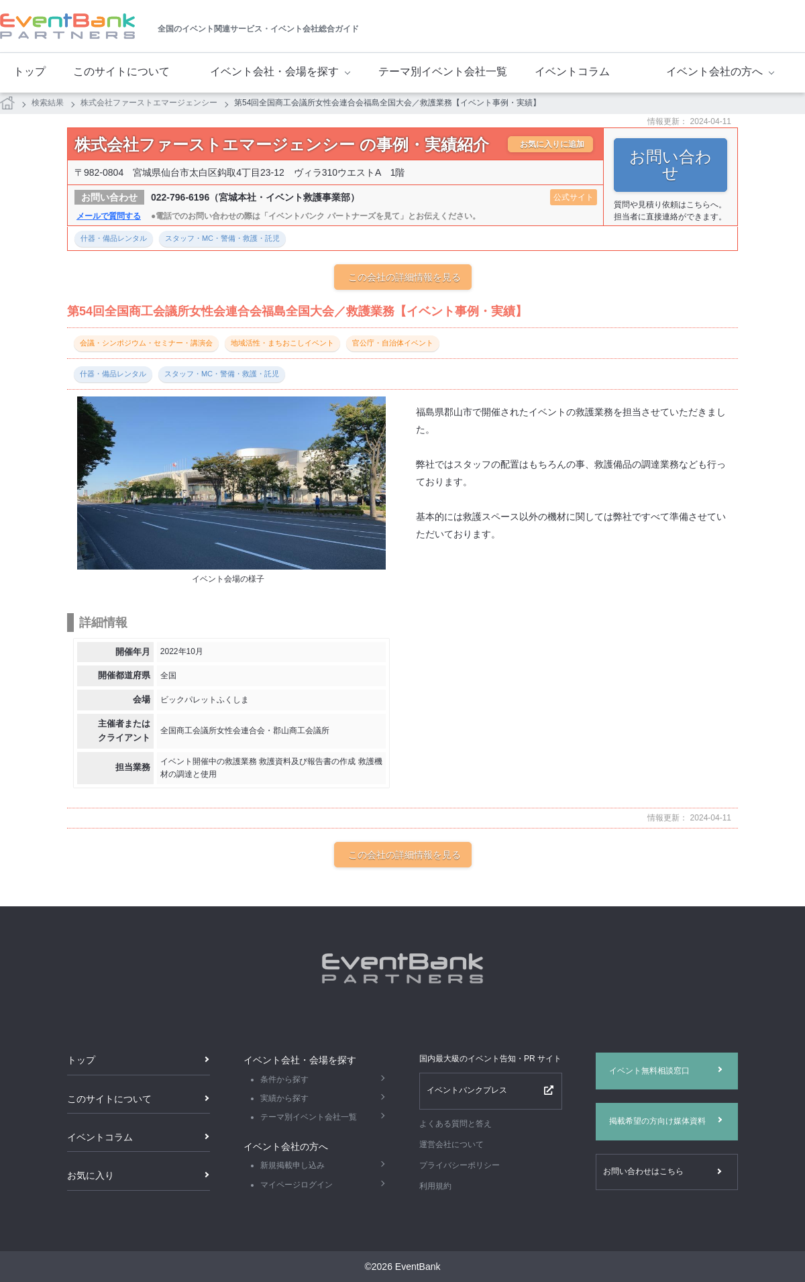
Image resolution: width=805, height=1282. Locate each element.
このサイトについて (121, 71)
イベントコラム (572, 71)
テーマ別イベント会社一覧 (442, 71)
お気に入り (90, 1175)
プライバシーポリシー (459, 1165)
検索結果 (48, 102)
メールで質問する (108, 216)
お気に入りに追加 (552, 144)
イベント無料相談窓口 (649, 1070)
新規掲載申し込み (292, 1165)
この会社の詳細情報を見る (404, 277)
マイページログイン (296, 1184)
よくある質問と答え (455, 1123)
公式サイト (573, 197)
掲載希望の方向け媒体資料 (657, 1121)
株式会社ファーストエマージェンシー (148, 102)
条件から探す (284, 1079)
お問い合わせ (670, 165)
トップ (29, 71)
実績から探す (284, 1098)
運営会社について (451, 1144)
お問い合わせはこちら (643, 1171)
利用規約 (435, 1186)
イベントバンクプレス (467, 1090)
